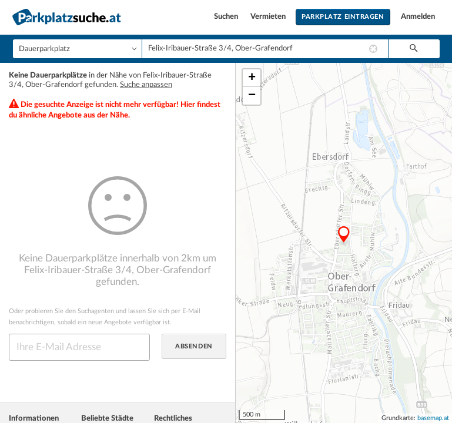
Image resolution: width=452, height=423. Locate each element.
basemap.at (433, 418)
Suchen (227, 17)
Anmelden (418, 17)
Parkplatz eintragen (343, 17)
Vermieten (268, 17)
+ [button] (252, 78)
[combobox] (265, 49)
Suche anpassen (146, 85)
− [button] (252, 96)
